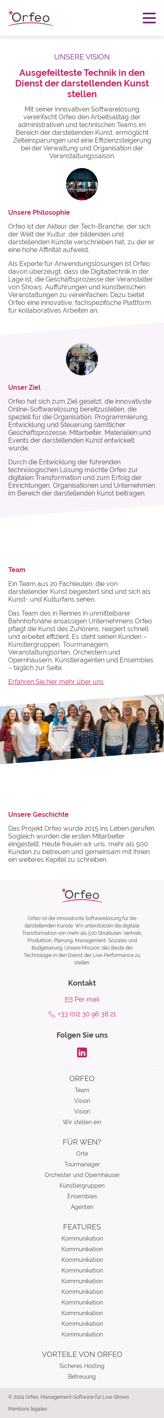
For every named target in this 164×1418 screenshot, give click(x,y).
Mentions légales (27, 1409)
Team (82, 1090)
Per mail (87, 999)
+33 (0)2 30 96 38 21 (87, 1014)
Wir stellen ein (82, 1122)
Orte (82, 1153)
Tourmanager (82, 1164)
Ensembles (82, 1196)
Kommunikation (82, 1238)
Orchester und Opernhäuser (82, 1175)
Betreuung (82, 1376)
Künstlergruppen (82, 1185)
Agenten (82, 1207)
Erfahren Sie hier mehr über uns (56, 682)
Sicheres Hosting (82, 1366)
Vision (82, 1101)
